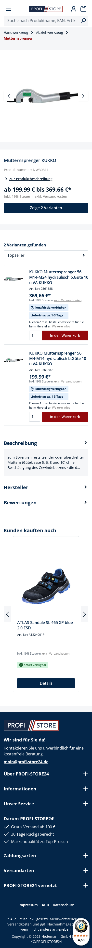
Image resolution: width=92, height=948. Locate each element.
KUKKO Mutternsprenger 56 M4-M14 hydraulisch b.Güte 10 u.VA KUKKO (57, 358)
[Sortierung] (46, 255)
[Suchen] (83, 20)
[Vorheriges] (9, 96)
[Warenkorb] (83, 9)
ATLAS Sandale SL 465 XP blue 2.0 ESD (45, 625)
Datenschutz (63, 904)
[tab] (46, 458)
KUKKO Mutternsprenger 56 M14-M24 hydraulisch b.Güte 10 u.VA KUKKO (58, 277)
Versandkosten (19, 924)
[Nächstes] (83, 96)
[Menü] (8, 9)
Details (46, 683)
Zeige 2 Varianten (46, 207)
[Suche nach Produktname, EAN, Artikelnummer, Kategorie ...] (41, 20)
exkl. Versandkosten (51, 196)
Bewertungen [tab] (46, 502)
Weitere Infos (61, 326)
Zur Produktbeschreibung (28, 178)
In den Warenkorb (65, 335)
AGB (45, 904)
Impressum (28, 904)
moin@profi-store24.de (26, 761)
